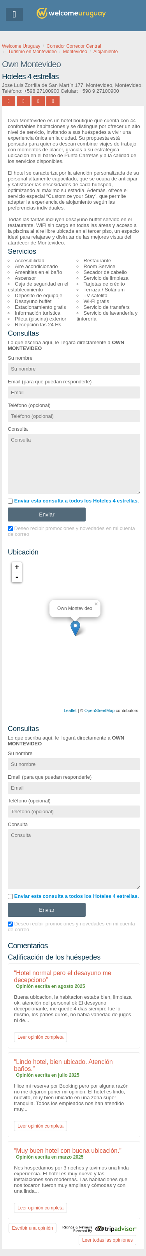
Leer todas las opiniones (107, 1240)
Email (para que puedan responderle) (49, 382)
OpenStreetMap (99, 710)
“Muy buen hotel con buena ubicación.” (67, 1150)
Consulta (18, 429)
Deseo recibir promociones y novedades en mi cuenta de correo (71, 531)
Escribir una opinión (32, 1228)
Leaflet (70, 710)
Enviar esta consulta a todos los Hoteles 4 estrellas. (73, 501)
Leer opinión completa (40, 1037)
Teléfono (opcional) (29, 405)
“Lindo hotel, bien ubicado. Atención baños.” (63, 1065)
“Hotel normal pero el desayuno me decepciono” (62, 976)
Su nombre (20, 358)
